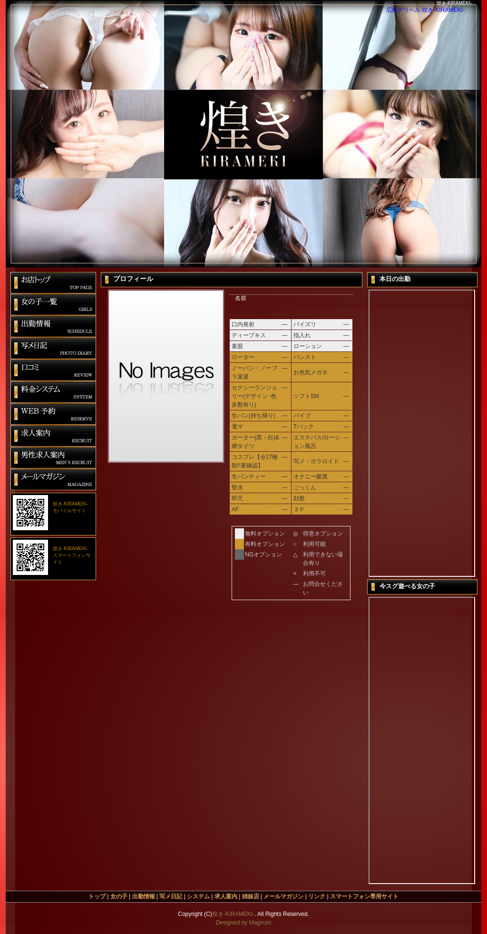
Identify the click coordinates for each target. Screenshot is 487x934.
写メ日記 (170, 896)
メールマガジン (283, 896)
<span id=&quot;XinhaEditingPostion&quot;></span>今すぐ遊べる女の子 (422, 740)
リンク (316, 896)
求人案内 (225, 896)
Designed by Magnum (244, 922)
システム (198, 896)
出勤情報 (143, 896)
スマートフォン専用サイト (364, 896)
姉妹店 (250, 896)
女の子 (118, 896)
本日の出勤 (422, 433)
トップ (97, 896)
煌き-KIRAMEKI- (233, 914)
